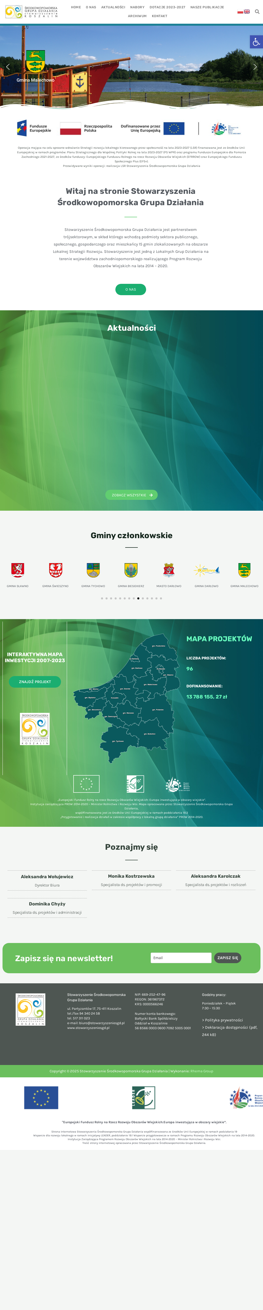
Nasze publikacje (207, 7)
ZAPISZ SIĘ (227, 957)
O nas (91, 7)
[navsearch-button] (257, 12)
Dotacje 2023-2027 (167, 7)
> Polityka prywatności (222, 1020)
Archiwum (137, 16)
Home (76, 7)
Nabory (137, 7)
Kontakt (160, 16)
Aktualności (113, 7)
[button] (256, 41)
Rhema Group (201, 1071)
